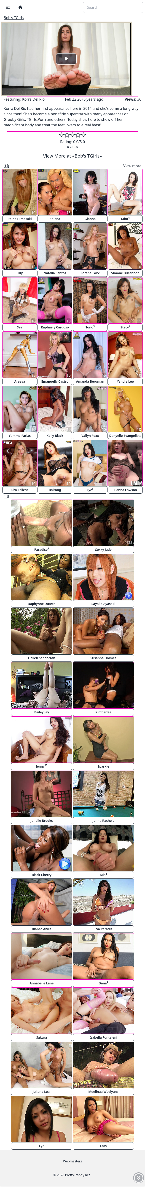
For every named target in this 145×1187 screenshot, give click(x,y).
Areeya (19, 381)
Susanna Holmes (103, 658)
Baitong (55, 490)
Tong (90, 327)
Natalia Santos (55, 273)
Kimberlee (103, 712)
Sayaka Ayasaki (103, 604)
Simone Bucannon (125, 273)
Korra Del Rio (33, 99)
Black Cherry (41, 875)
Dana (103, 983)
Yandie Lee (125, 381)
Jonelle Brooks (41, 820)
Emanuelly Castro (55, 381)
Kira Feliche (20, 490)
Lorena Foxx (90, 273)
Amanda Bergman (90, 381)
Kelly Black (54, 435)
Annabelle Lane (42, 983)
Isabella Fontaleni (103, 1037)
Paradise (41, 549)
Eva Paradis (103, 929)
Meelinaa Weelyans (103, 1091)
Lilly (19, 273)
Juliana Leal (42, 1091)
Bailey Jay (41, 712)
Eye (90, 489)
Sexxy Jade (103, 549)
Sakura (41, 1037)
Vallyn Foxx (90, 435)
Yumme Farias (20, 435)
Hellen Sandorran (41, 658)
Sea (19, 327)
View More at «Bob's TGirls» (72, 156)
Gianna (90, 219)
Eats (103, 1146)
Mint (125, 218)
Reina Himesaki (20, 219)
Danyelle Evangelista (125, 435)
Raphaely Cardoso (55, 327)
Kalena (55, 219)
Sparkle (103, 766)
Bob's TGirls (14, 17)
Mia (103, 874)
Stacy (125, 327)
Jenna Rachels (103, 820)
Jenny (41, 766)
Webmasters (72, 1161)
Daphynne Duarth (42, 604)
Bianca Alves (41, 929)
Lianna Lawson (125, 490)
